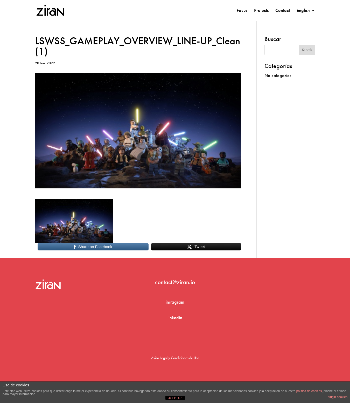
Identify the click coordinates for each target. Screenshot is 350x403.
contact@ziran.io (175, 282)
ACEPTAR (174, 398)
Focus (242, 11)
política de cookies (309, 391)
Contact (282, 11)
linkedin (174, 317)
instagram (175, 302)
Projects (261, 11)
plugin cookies (337, 397)
